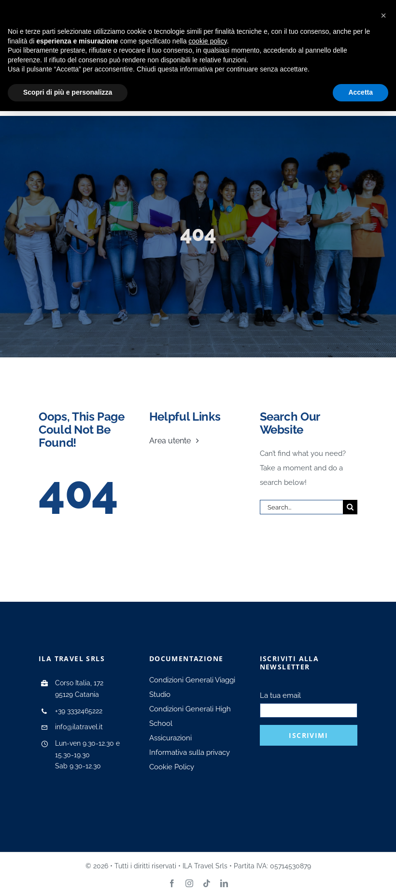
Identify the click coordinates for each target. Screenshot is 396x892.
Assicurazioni (170, 738)
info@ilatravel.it (79, 727)
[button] (383, 15)
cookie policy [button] (207, 41)
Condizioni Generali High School (190, 716)
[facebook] (172, 883)
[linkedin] (224, 883)
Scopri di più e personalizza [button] (67, 92)
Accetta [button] (360, 92)
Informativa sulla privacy (189, 752)
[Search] (350, 507)
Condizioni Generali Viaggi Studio (192, 687)
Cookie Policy (171, 767)
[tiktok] (207, 883)
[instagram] (189, 883)
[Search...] (301, 507)
